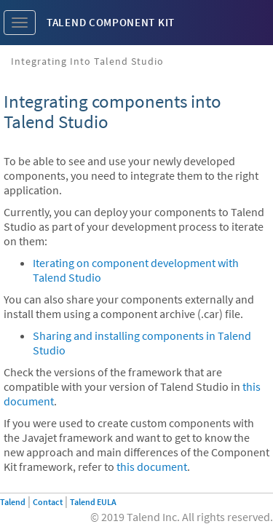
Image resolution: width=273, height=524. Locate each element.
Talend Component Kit (111, 22)
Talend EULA (93, 501)
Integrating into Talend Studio (87, 61)
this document (151, 466)
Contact (48, 501)
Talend (12, 501)
